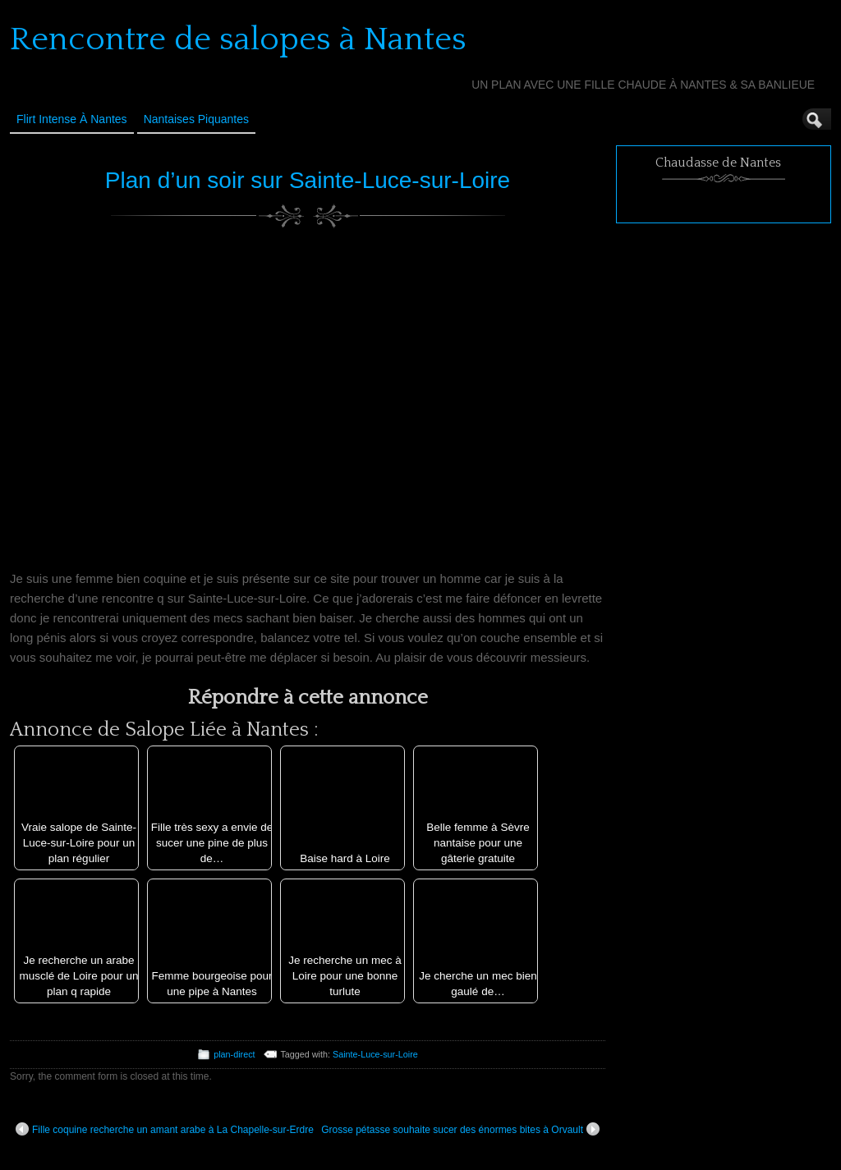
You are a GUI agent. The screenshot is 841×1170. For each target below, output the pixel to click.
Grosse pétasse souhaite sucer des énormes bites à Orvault (460, 1129)
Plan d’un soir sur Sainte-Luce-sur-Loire (307, 180)
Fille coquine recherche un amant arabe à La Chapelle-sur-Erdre (165, 1129)
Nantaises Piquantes (196, 119)
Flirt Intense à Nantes (71, 119)
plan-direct (234, 1054)
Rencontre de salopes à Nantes (238, 39)
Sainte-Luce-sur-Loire (375, 1054)
